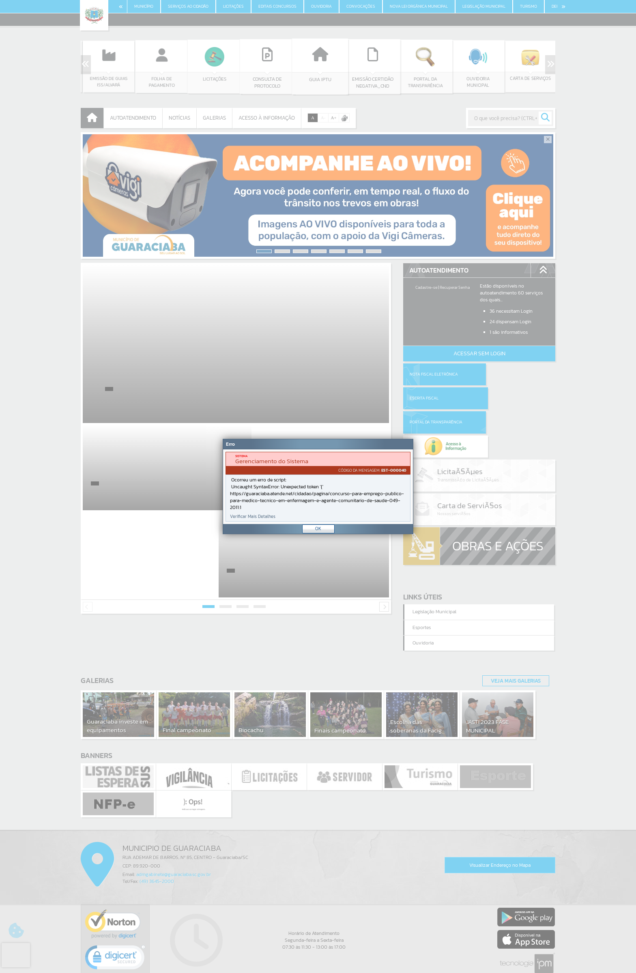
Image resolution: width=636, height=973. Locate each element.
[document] (318, 486)
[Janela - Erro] (318, 486)
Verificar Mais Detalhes (252, 516)
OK (318, 528)
